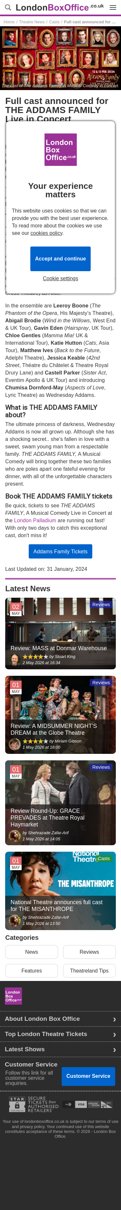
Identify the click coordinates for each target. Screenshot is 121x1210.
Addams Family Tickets (61, 551)
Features (32, 971)
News (31, 952)
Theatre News (32, 21)
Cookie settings (60, 278)
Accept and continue (60, 258)
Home (9, 21)
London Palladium (35, 520)
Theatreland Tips (89, 971)
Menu (111, 4)
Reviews (89, 952)
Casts (54, 21)
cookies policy (46, 233)
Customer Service (88, 1076)
